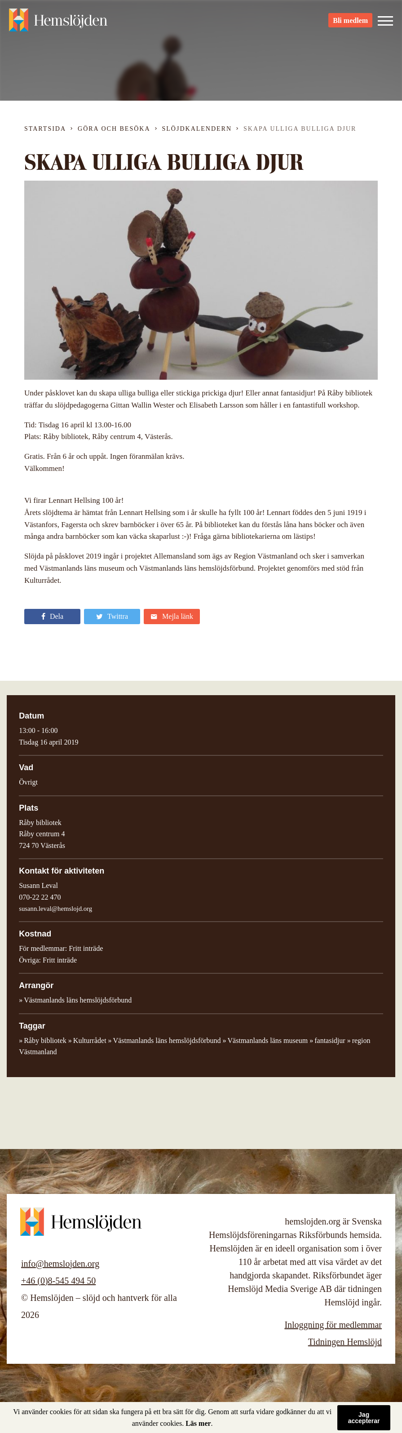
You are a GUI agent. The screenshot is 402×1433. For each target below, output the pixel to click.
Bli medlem (350, 23)
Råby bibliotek (45, 1040)
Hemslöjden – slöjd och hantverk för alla (58, 22)
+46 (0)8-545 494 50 (58, 1281)
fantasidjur (329, 1040)
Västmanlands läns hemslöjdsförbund (167, 1040)
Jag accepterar (364, 1417)
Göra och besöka (114, 128)
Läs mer (198, 1423)
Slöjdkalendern (197, 128)
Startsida (45, 128)
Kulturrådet (89, 1040)
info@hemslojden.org (60, 1264)
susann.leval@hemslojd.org (55, 908)
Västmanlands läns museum (268, 1040)
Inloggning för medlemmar (333, 1325)
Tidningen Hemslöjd (345, 1342)
